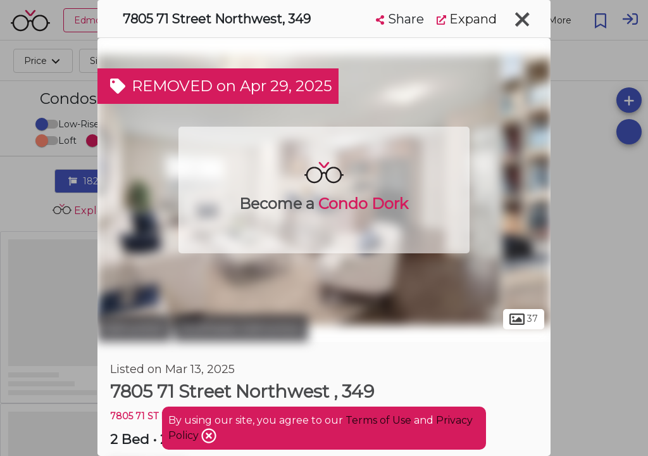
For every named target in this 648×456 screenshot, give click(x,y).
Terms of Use (378, 420)
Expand (467, 19)
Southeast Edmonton (241, 328)
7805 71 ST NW (144, 416)
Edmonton (134, 328)
